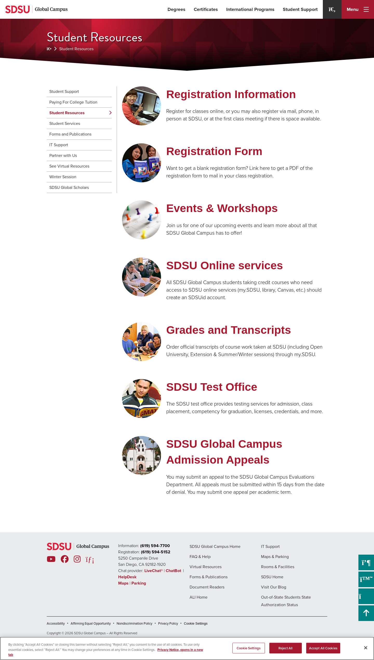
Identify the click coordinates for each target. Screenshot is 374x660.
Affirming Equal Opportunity (91, 623)
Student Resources (76, 49)
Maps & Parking (275, 557)
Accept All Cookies (323, 647)
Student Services (64, 123)
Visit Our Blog (273, 587)
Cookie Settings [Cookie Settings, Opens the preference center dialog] (249, 647)
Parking (138, 583)
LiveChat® (153, 571)
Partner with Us (63, 155)
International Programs (250, 9)
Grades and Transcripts (228, 330)
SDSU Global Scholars (69, 187)
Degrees (176, 9)
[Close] (365, 647)
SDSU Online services (224, 265)
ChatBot (174, 571)
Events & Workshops (222, 208)
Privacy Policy (168, 623)
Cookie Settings (196, 623)
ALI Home (199, 597)
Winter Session (62, 177)
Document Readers (207, 587)
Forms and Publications (70, 134)
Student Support (300, 9)
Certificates (206, 9)
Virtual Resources (206, 567)
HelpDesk (128, 577)
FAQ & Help (200, 557)
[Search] (332, 9)
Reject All (285, 647)
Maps (123, 583)
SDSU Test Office (211, 387)
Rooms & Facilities (277, 567)
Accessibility (56, 623)
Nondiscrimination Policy (134, 623)
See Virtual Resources (69, 166)
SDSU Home (272, 577)
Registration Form (214, 151)
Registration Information (231, 94)
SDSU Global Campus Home (215, 546)
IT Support (58, 145)
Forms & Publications (209, 577)
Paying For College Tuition (73, 102)
